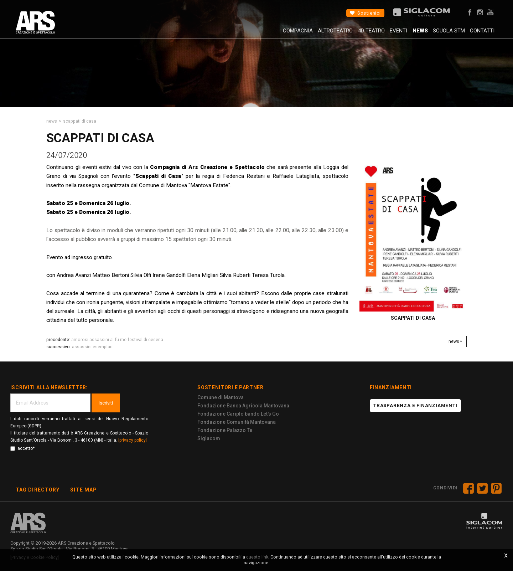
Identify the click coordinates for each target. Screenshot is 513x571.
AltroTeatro (310, 34)
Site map (83, 490)
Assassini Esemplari (92, 346)
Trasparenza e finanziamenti (415, 405)
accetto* (22, 448)
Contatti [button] (478, 34)
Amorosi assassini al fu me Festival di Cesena (117, 339)
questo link (257, 557)
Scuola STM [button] (441, 34)
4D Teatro (350, 34)
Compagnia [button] (269, 34)
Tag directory (38, 490)
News (407, 34)
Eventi (382, 34)
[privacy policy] (132, 440)
